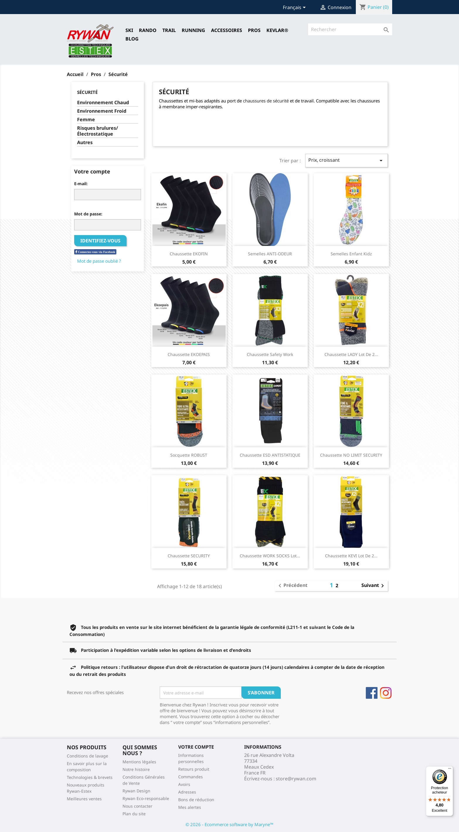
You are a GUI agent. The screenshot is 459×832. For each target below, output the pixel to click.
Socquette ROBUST (188, 455)
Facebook (372, 693)
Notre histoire (136, 769)
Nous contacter (137, 806)
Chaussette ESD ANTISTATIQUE (270, 455)
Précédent (291, 585)
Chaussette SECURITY (189, 555)
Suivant (373, 585)
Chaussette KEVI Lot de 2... (351, 555)
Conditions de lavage (87, 756)
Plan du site (134, 813)
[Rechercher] (350, 29)
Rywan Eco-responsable (146, 798)
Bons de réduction (196, 799)
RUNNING (193, 30)
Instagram (386, 693)
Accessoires (226, 30)
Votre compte (196, 747)
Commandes (190, 776)
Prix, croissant (346, 160)
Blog (132, 39)
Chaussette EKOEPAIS (189, 354)
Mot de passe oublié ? (99, 261)
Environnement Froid (101, 111)
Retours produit (193, 769)
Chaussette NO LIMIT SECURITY (351, 455)
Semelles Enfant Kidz (351, 253)
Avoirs (184, 784)
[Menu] (449, 769)
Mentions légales (139, 762)
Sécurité (87, 92)
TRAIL (169, 30)
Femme (86, 120)
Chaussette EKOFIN (189, 253)
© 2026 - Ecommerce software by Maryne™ (229, 824)
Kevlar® (277, 30)
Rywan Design (136, 791)
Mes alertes (189, 807)
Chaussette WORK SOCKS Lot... (270, 555)
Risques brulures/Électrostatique (97, 131)
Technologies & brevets (90, 777)
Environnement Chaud (103, 102)
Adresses (187, 792)
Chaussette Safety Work (270, 354)
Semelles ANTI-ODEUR (270, 253)
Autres (85, 142)
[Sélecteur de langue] (295, 7)
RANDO (148, 30)
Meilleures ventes (84, 798)
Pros (254, 30)
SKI (129, 30)
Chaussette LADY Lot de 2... (351, 354)
